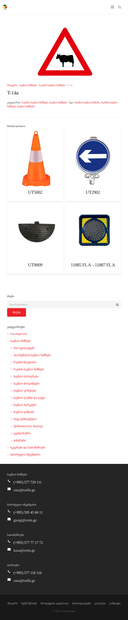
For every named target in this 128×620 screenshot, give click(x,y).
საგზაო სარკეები (25, 404)
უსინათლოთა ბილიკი (28, 426)
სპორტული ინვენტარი (25, 454)
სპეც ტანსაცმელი (25, 419)
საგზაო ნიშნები (28, 85)
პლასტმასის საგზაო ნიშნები (32, 355)
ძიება (17, 312)
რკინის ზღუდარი (25, 362)
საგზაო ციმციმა (24, 411)
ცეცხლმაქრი (22, 433)
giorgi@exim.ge (25, 520)
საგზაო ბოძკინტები (26, 383)
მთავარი (12, 85)
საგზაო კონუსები (25, 390)
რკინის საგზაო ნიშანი (87, 102)
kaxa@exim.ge (24, 550)
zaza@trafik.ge (24, 490)
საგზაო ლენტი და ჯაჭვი (29, 397)
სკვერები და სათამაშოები (27, 447)
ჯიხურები (20, 440)
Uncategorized (18, 333)
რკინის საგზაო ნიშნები (52, 85)
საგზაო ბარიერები (26, 376)
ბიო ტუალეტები (24, 348)
